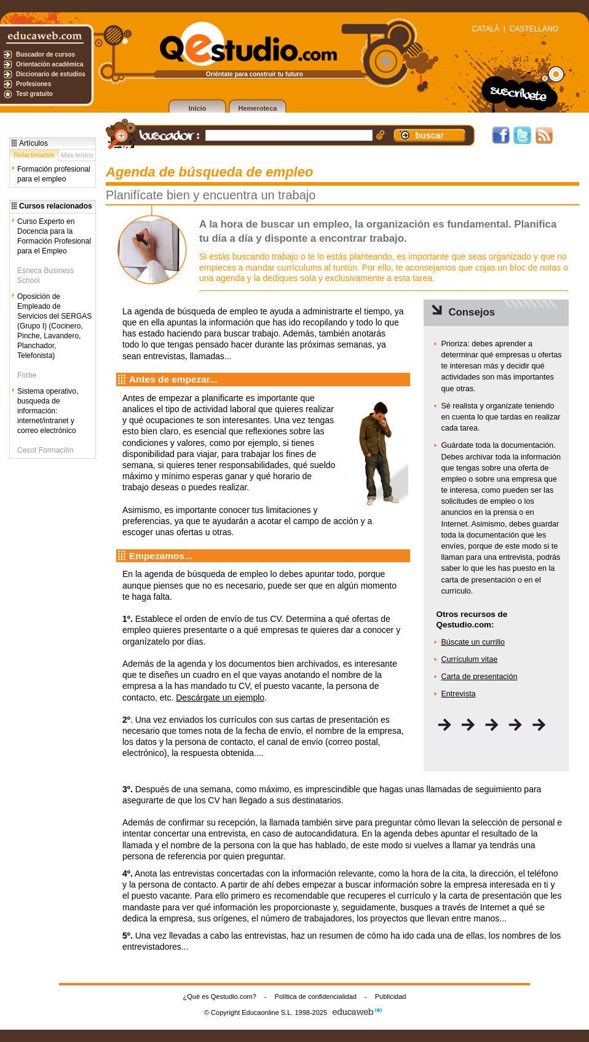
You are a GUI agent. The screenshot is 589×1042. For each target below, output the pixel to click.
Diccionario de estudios (50, 74)
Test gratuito (34, 93)
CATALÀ (485, 29)
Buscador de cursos (45, 54)
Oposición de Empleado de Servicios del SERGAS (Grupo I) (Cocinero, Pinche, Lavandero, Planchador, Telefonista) (54, 326)
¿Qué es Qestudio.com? (219, 996)
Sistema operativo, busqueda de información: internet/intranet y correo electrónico (47, 411)
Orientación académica (50, 64)
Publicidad (390, 996)
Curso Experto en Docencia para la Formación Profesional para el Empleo (54, 236)
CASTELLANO (534, 29)
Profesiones (33, 84)
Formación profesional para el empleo (53, 174)
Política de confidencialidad (316, 996)
